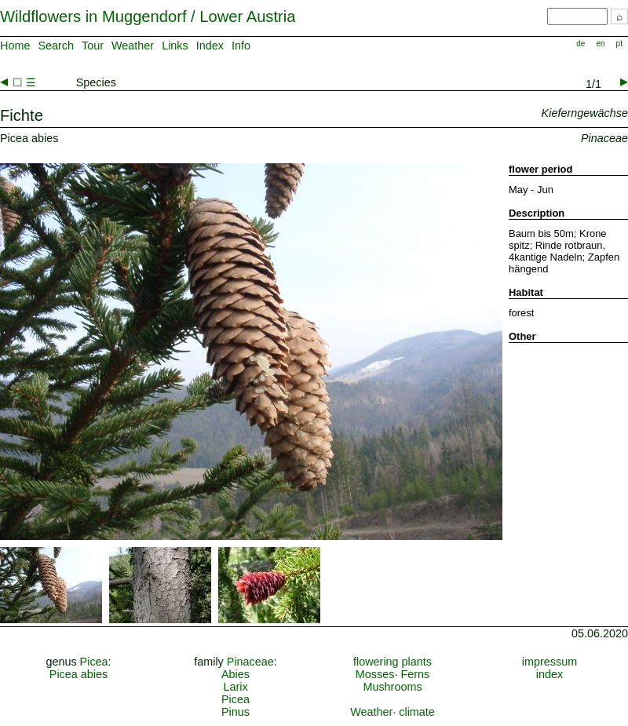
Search (56, 45)
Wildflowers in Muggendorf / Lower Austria (147, 16)
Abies (235, 674)
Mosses (375, 674)
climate (417, 712)
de (580, 43)
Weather (132, 45)
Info (241, 45)
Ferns (414, 674)
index (549, 674)
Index (210, 45)
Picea (94, 661)
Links (175, 45)
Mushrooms (392, 686)
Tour (93, 45)
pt (619, 43)
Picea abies (78, 674)
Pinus (235, 712)
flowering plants (392, 661)
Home (15, 45)
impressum (549, 661)
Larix (235, 686)
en (600, 43)
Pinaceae (250, 661)
